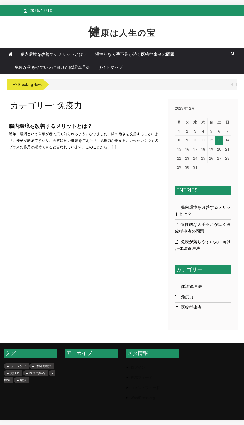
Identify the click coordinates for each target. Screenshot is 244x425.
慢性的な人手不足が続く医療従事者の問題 (134, 54)
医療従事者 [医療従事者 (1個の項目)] (37, 373)
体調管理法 (191, 286)
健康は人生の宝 (122, 33)
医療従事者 (191, 307)
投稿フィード (141, 377)
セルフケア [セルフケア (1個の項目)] (18, 366)
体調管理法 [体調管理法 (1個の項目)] (43, 366)
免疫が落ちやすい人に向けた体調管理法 (52, 67)
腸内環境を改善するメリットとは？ (53, 54)
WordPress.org (143, 398)
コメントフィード (145, 388)
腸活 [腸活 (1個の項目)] (23, 380)
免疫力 (187, 296)
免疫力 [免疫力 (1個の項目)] (15, 373)
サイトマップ (110, 67)
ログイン (138, 367)
